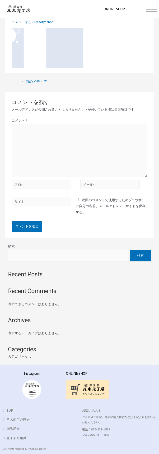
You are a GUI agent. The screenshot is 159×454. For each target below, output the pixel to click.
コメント (19, 120)
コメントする (22, 22)
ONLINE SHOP (114, 8)
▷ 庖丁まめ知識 (14, 437)
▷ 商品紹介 (11, 428)
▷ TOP (7, 410)
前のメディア (34, 82)
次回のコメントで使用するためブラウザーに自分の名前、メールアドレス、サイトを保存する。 (110, 206)
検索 (11, 246)
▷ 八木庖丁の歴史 (16, 419)
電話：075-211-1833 (96, 429)
